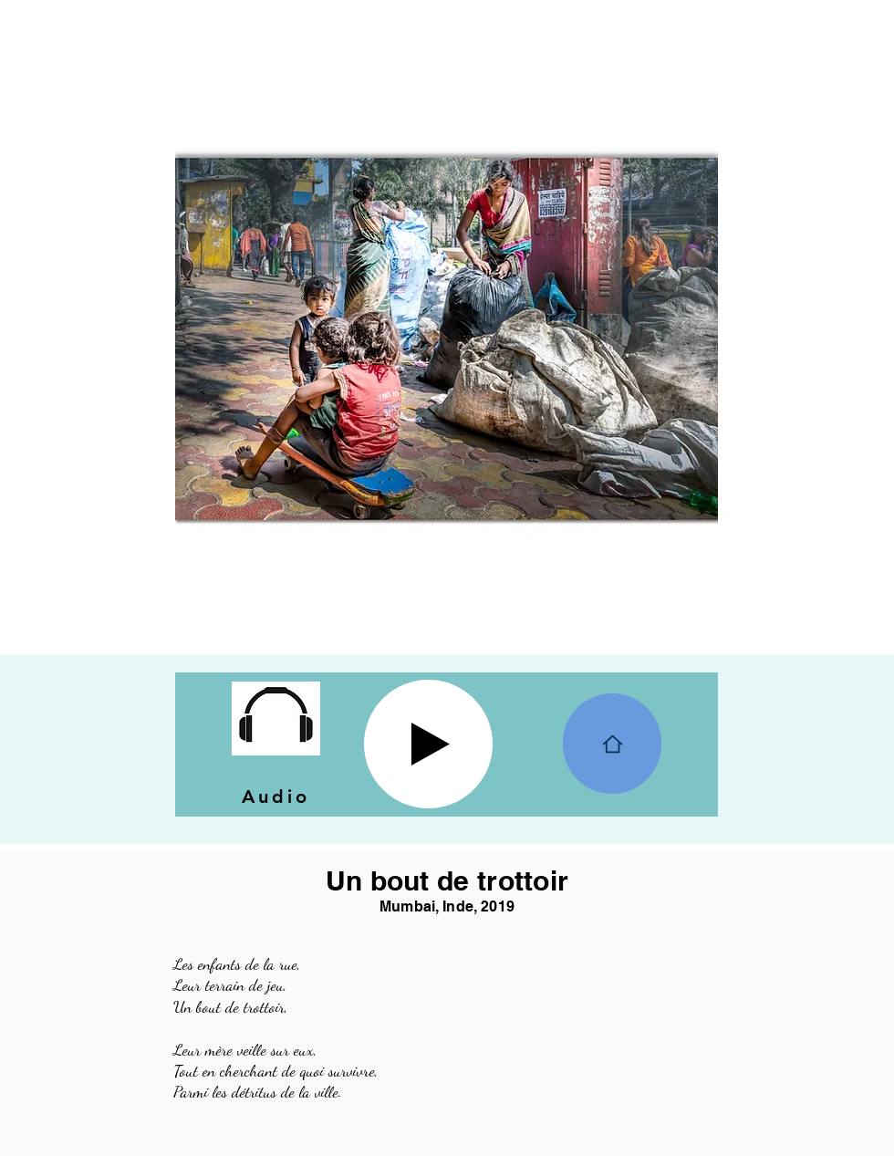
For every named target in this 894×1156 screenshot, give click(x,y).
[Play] (428, 744)
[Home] (612, 743)
